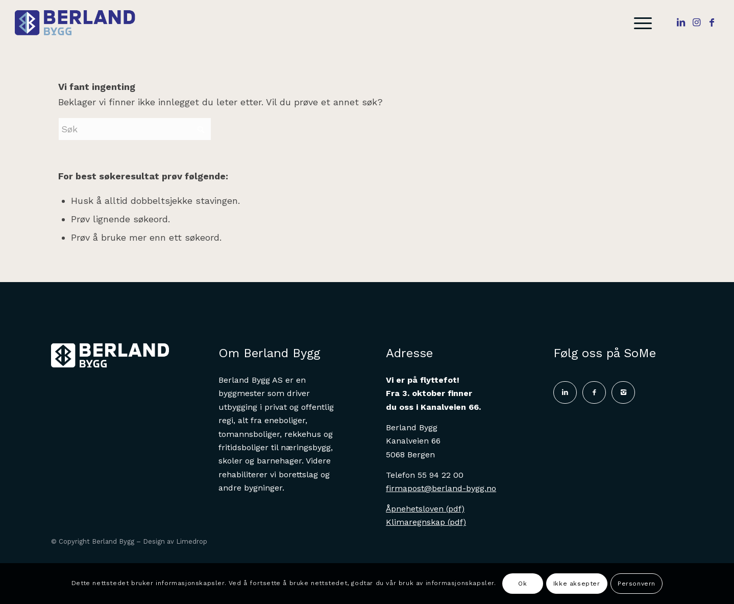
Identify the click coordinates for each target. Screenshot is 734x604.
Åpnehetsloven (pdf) (425, 509)
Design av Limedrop (175, 541)
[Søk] (134, 129)
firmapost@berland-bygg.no (441, 488)
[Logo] (81, 23)
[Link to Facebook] (711, 22)
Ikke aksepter (576, 583)
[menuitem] (639, 23)
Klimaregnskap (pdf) (426, 522)
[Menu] (639, 23)
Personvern (636, 583)
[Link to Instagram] (696, 22)
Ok (522, 583)
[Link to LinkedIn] (681, 22)
